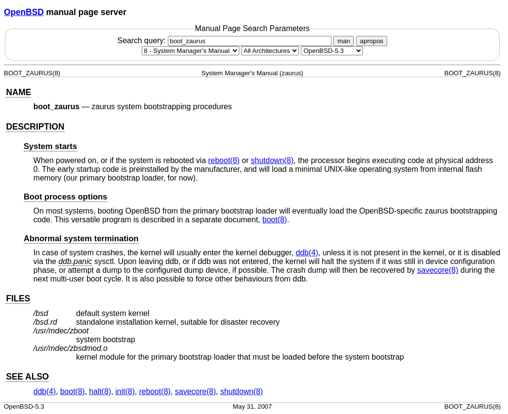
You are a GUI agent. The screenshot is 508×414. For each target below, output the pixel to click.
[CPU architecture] (270, 50)
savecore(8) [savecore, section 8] (437, 270)
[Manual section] (190, 50)
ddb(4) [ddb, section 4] (307, 252)
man (343, 41)
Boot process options (65, 196)
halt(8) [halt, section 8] (100, 391)
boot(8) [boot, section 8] (274, 219)
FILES (18, 298)
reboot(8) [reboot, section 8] (224, 160)
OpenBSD (24, 12)
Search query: (225, 40)
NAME (18, 92)
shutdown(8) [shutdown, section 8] (272, 160)
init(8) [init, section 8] (125, 391)
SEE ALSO (27, 376)
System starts (50, 146)
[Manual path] (332, 50)
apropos (371, 41)
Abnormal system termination (81, 238)
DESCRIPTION (35, 127)
